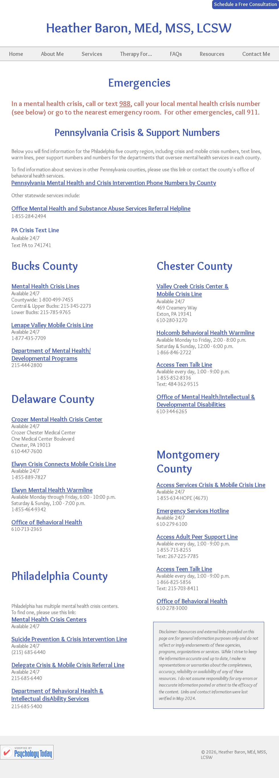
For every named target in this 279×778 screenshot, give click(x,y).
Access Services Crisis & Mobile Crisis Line (211, 485)
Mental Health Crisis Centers (49, 619)
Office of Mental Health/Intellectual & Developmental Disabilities (206, 400)
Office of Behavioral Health (192, 601)
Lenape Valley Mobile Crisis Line (52, 325)
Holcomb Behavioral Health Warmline (206, 333)
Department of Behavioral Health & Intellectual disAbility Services (57, 694)
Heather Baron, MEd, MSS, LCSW (138, 27)
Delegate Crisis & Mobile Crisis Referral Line (67, 665)
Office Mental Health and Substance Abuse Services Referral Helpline (100, 208)
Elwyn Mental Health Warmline (52, 490)
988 (124, 103)
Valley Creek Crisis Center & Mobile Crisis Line (193, 290)
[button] (52, 54)
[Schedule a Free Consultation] (245, 4)
